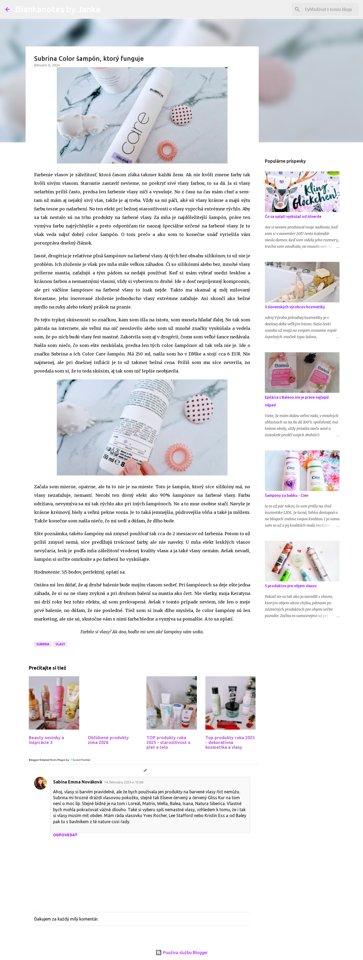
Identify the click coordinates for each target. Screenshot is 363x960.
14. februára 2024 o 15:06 (123, 782)
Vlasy (60, 644)
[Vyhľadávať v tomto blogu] (331, 9)
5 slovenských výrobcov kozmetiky (295, 307)
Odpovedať (65, 835)
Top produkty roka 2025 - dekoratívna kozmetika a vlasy (230, 742)
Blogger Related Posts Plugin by (60, 759)
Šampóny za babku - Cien (286, 495)
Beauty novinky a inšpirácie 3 (46, 740)
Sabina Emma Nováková (77, 781)
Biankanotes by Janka (57, 9)
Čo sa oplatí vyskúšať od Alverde (293, 216)
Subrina (42, 644)
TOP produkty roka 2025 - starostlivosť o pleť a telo (168, 742)
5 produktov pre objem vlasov (291, 586)
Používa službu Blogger (181, 952)
